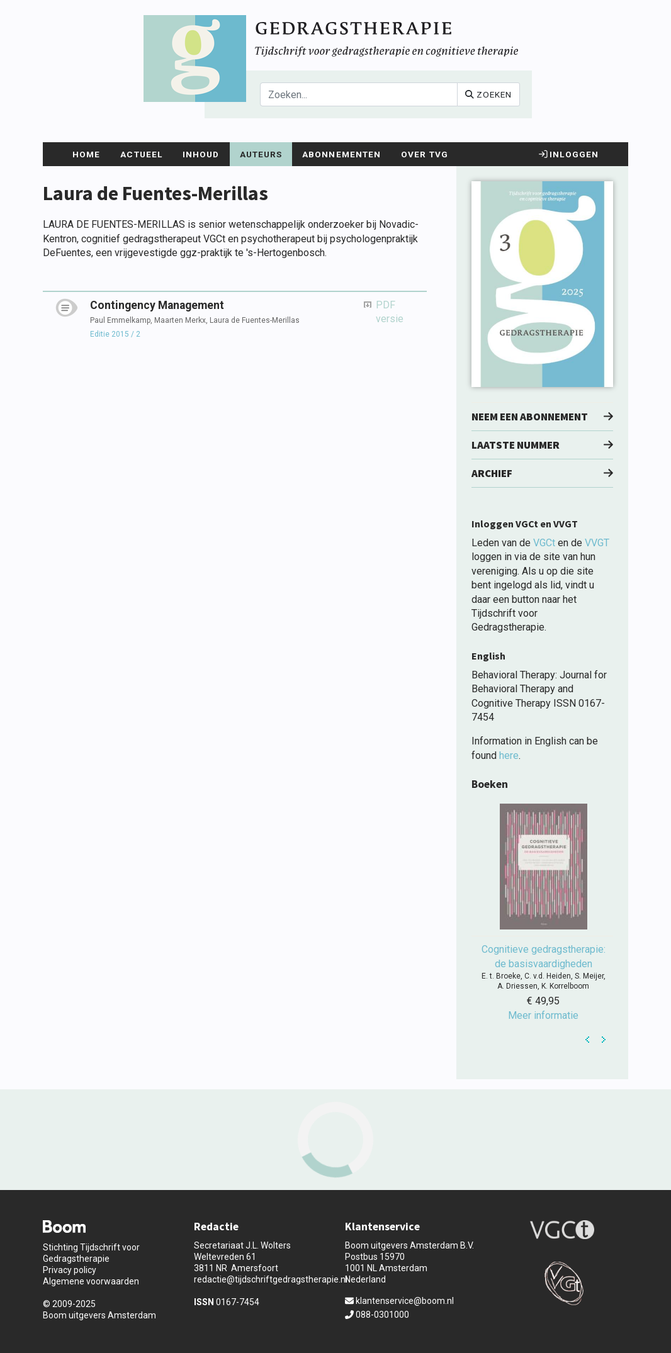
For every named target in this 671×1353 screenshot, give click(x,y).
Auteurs (261, 154)
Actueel (141, 154)
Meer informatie (543, 1015)
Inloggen (569, 154)
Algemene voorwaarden (91, 1281)
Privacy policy (69, 1270)
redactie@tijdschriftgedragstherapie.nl (270, 1279)
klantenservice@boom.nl (399, 1301)
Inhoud (201, 154)
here (509, 755)
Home (86, 154)
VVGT (597, 543)
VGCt (544, 543)
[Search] (359, 94)
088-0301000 (377, 1315)
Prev (588, 1039)
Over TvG (424, 154)
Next (603, 1039)
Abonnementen (341, 154)
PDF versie (389, 312)
